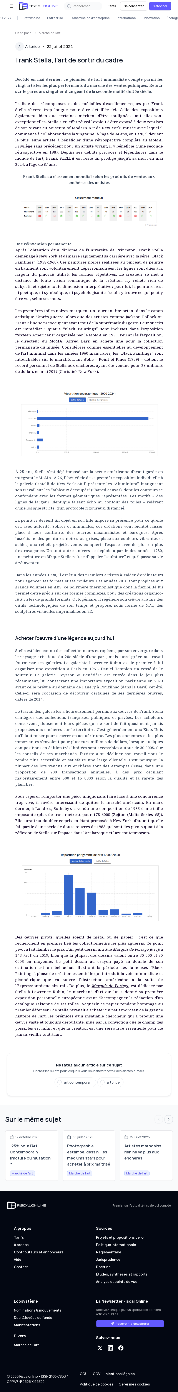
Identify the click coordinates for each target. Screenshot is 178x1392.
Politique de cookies (96, 1384)
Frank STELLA (60, 158)
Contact (21, 1266)
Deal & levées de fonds (33, 1317)
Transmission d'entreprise (90, 18)
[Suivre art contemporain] (75, 1082)
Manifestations (27, 1325)
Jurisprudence (108, 1259)
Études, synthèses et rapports (122, 1274)
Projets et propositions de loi (120, 1237)
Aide (17, 1259)
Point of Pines (112, 359)
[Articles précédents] (159, 1119)
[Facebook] (121, 1348)
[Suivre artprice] (110, 1082)
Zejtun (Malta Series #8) (137, 814)
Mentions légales (120, 1373)
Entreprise (55, 18)
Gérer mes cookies (134, 1384)
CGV (96, 1373)
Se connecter (134, 6)
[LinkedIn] (110, 1348)
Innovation (151, 18)
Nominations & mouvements (38, 1310)
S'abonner (160, 6)
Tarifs (112, 6)
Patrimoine (32, 18)
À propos (21, 1244)
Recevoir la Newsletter (130, 1324)
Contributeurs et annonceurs (38, 1252)
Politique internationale (116, 1244)
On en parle (23, 33)
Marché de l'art (49, 33)
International (126, 18)
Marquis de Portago (111, 985)
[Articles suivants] (169, 1119)
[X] (100, 1348)
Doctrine (103, 1266)
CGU (84, 1373)
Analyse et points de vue (116, 1281)
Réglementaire (108, 1252)
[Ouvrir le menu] (11, 6)
